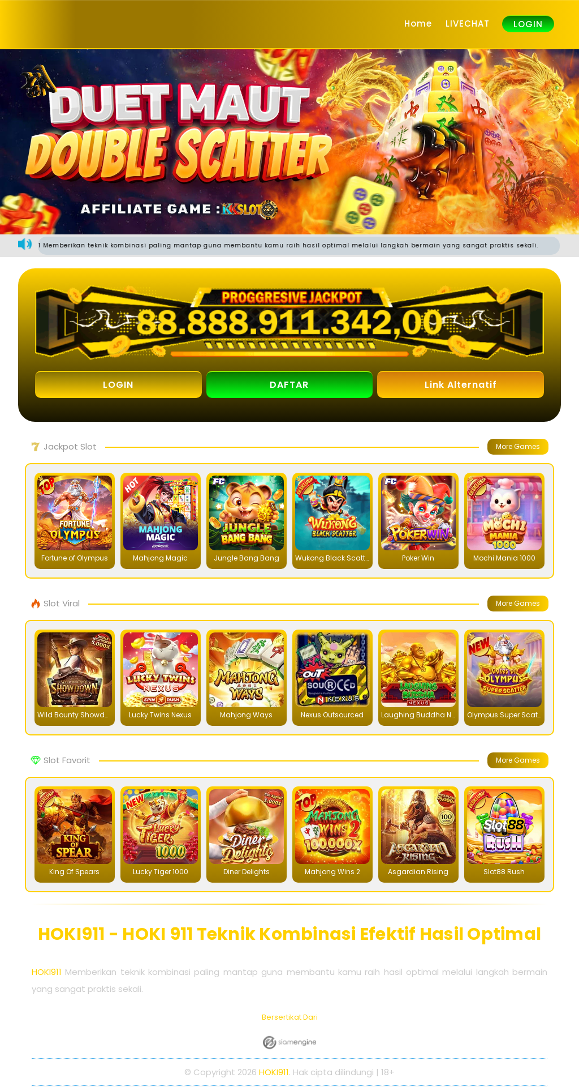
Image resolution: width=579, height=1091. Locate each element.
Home (418, 23)
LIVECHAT (468, 23)
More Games (518, 446)
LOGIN (528, 24)
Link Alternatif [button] (461, 384)
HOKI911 (47, 972)
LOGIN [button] (118, 384)
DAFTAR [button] (289, 384)
